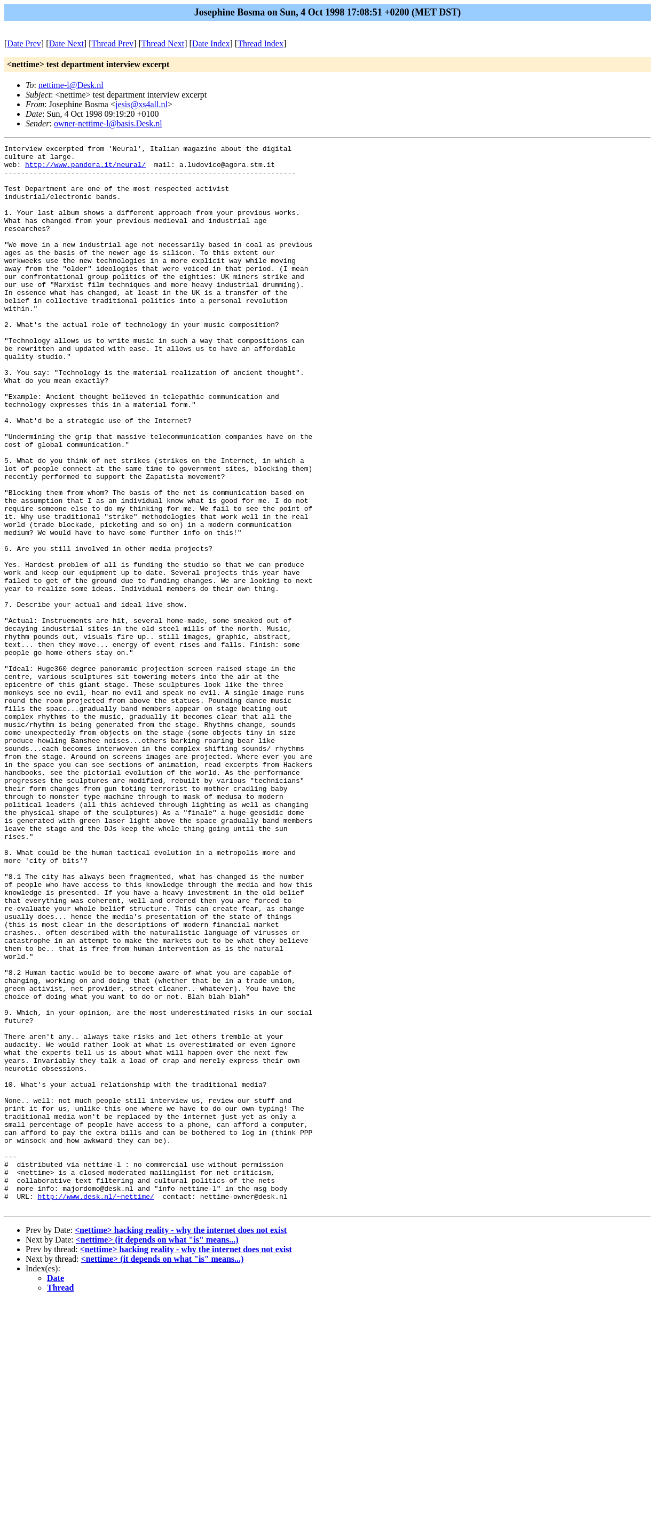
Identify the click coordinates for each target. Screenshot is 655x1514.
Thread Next (162, 43)
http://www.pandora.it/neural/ (85, 169)
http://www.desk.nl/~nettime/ (95, 1407)
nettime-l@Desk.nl (71, 85)
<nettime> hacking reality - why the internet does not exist (181, 1442)
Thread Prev (112, 43)
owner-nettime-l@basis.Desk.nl (108, 123)
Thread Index (260, 43)
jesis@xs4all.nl (141, 104)
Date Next (66, 43)
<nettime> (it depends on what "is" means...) (157, 1452)
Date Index (211, 43)
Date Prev (24, 43)
